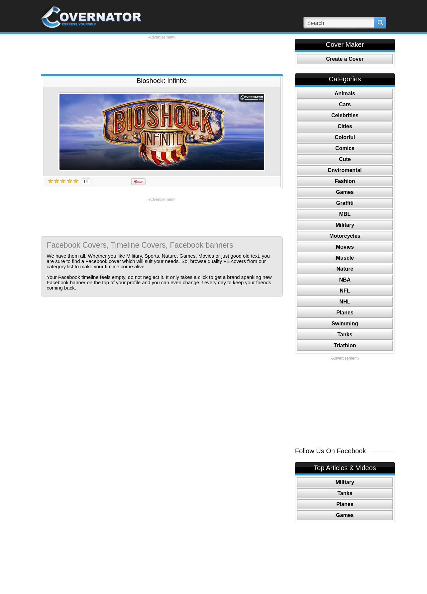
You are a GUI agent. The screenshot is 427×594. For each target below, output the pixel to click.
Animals (345, 93)
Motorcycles (344, 236)
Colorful (345, 137)
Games (345, 192)
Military (345, 225)
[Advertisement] (162, 55)
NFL (345, 291)
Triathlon (345, 345)
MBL (345, 214)
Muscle (345, 258)
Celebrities (345, 115)
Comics (345, 148)
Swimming (345, 323)
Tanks (344, 334)
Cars (345, 104)
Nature (344, 269)
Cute (345, 159)
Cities (345, 126)
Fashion (345, 181)
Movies (345, 247)
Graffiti (345, 203)
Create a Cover (345, 59)
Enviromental (345, 170)
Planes (345, 312)
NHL (344, 301)
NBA (345, 280)
